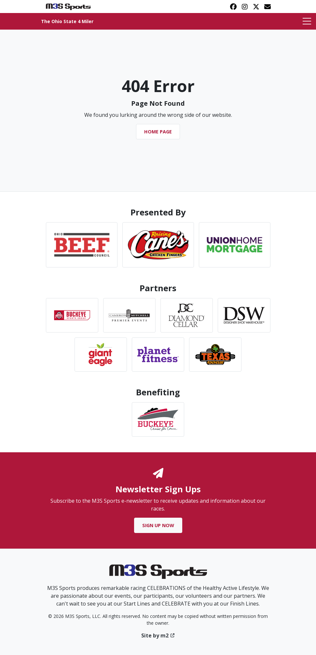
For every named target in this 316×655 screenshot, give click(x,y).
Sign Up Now (158, 525)
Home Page (158, 132)
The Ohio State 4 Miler (67, 21)
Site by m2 (158, 635)
